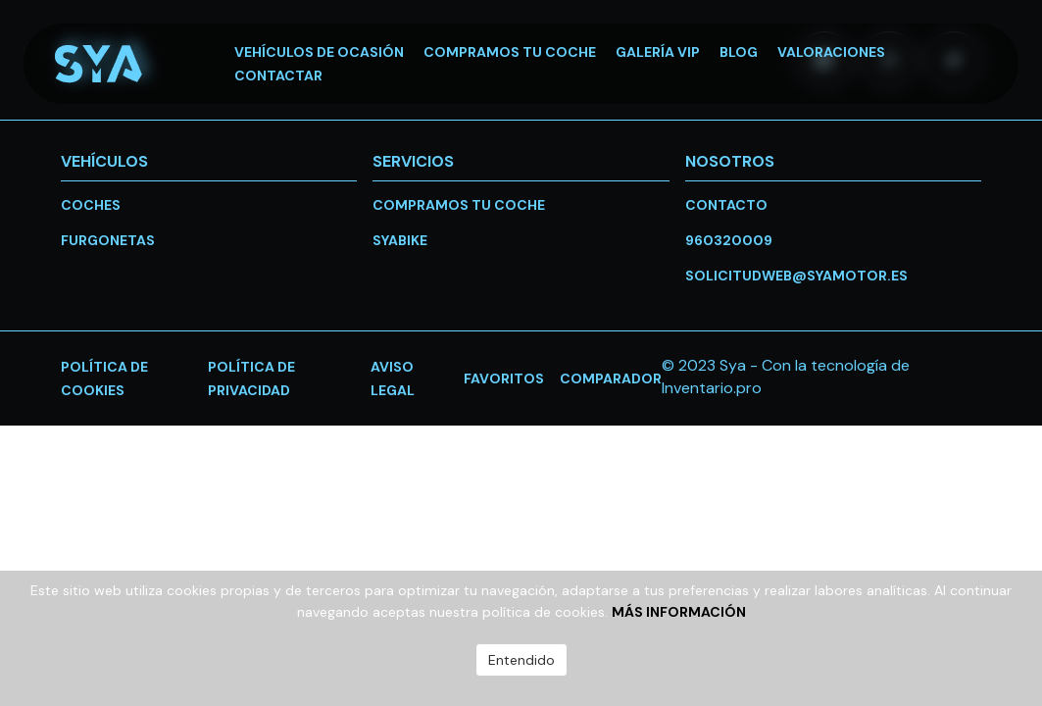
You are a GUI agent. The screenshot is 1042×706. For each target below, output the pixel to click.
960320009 (728, 240)
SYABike (399, 240)
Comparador (611, 378)
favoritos (504, 378)
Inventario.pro (712, 388)
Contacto (726, 205)
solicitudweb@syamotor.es (796, 275)
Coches (91, 205)
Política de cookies (104, 378)
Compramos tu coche (458, 205)
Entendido (521, 660)
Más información (679, 612)
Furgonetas (108, 240)
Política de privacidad (251, 378)
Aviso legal (393, 378)
